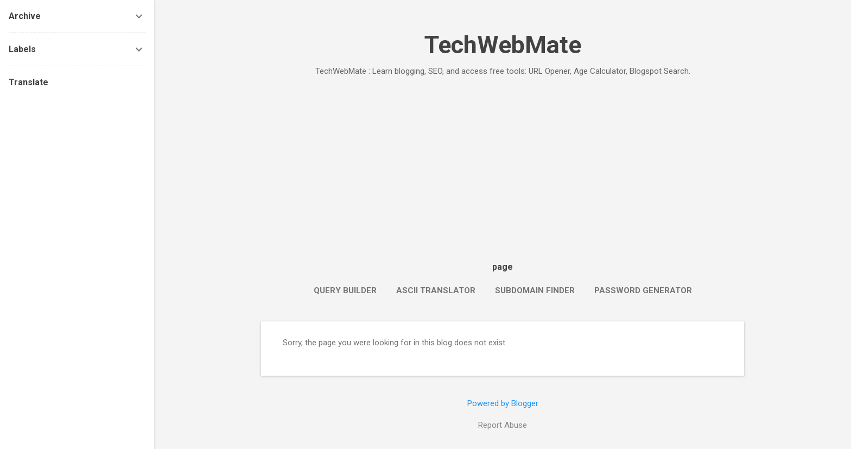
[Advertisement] (502, 166)
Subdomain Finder (535, 290)
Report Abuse (502, 425)
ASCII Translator (435, 290)
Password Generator (643, 290)
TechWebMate (502, 44)
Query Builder (345, 290)
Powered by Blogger (502, 403)
